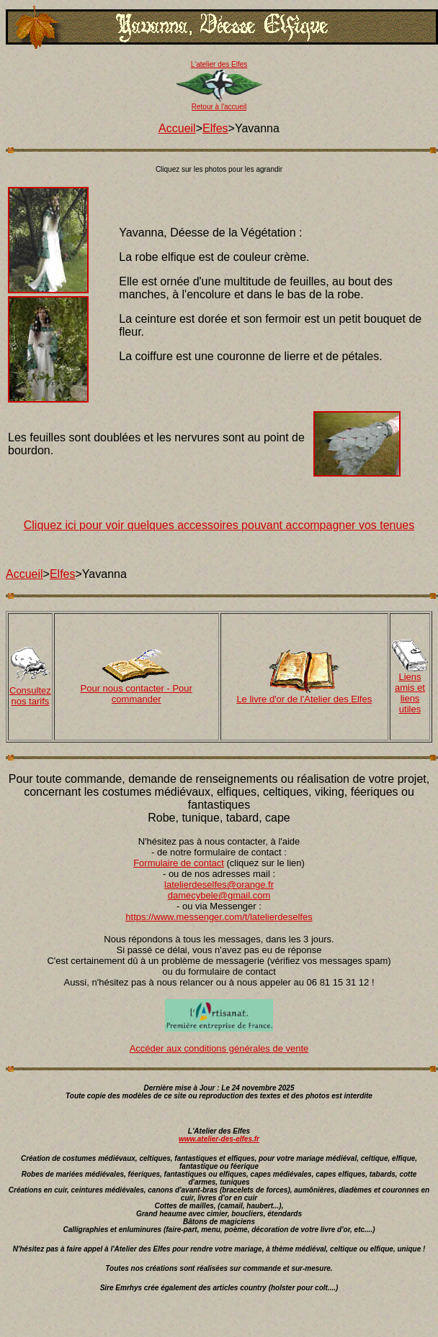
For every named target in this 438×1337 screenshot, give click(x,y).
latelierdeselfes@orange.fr (219, 884)
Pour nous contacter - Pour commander (136, 693)
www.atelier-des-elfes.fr (219, 1139)
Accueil (177, 128)
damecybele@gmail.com (219, 895)
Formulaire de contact (178, 863)
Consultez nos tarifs (30, 696)
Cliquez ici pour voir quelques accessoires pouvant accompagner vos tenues (219, 525)
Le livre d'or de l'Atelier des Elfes (304, 699)
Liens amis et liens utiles (410, 693)
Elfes (215, 128)
